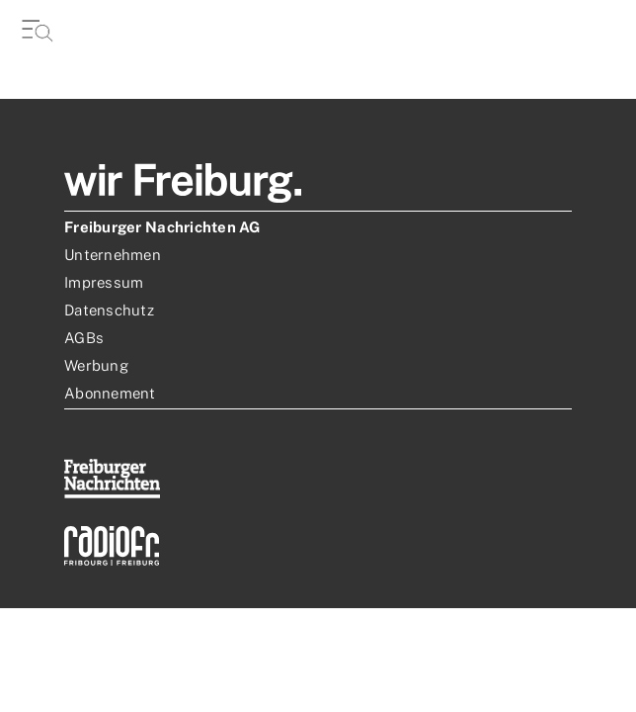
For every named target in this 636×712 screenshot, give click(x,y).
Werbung (96, 365)
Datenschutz (109, 310)
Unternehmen (112, 254)
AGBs (84, 337)
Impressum (103, 282)
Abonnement (110, 393)
